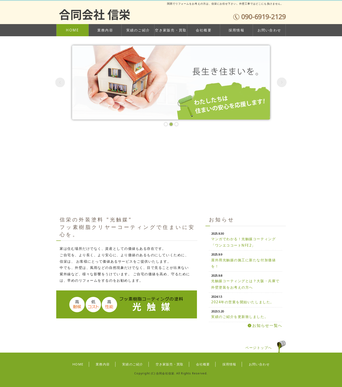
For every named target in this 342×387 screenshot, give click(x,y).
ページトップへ (258, 347)
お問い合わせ (269, 30)
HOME (72, 30)
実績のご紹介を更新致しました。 (239, 316)
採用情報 (236, 30)
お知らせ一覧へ (267, 325)
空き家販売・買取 (171, 30)
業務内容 (105, 30)
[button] (60, 82)
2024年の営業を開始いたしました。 (242, 302)
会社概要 (204, 30)
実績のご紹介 (138, 30)
